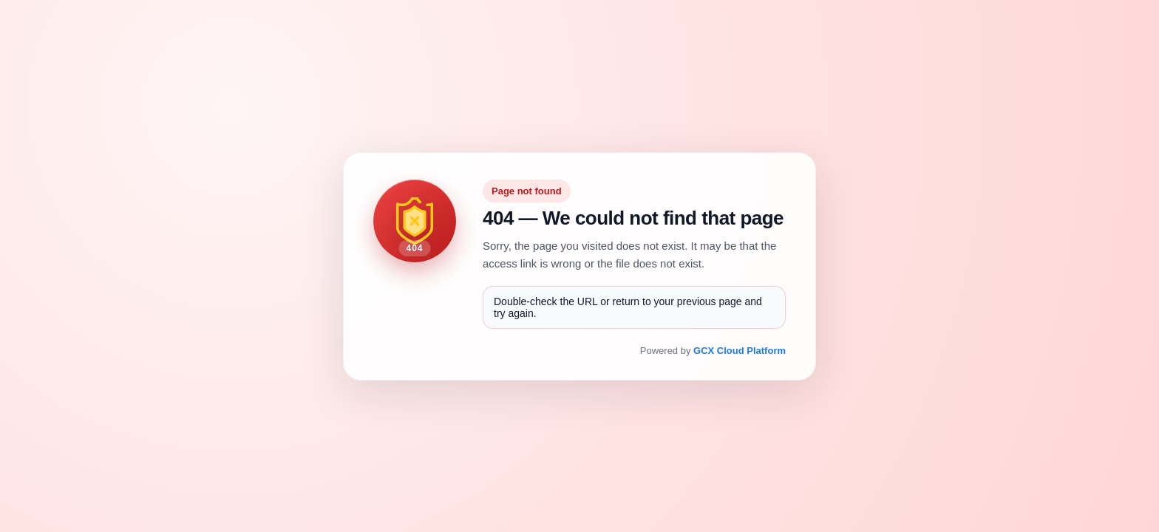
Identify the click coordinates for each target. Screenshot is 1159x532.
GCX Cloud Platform (739, 350)
